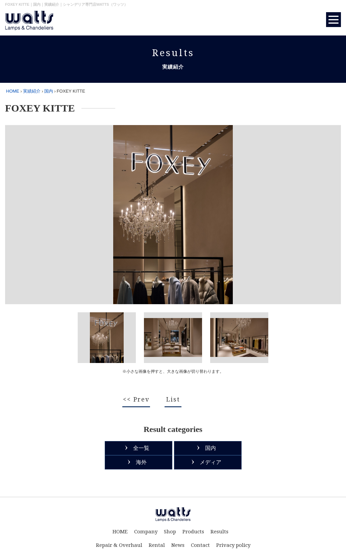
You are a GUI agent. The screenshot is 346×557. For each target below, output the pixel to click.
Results (219, 532)
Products (193, 532)
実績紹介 (32, 91)
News (177, 545)
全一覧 (141, 448)
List (173, 399)
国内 (48, 91)
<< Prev (136, 399)
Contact (200, 545)
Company (145, 532)
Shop (170, 532)
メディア (210, 462)
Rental (157, 545)
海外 (141, 462)
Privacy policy (233, 545)
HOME (12, 91)
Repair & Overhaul (119, 545)
